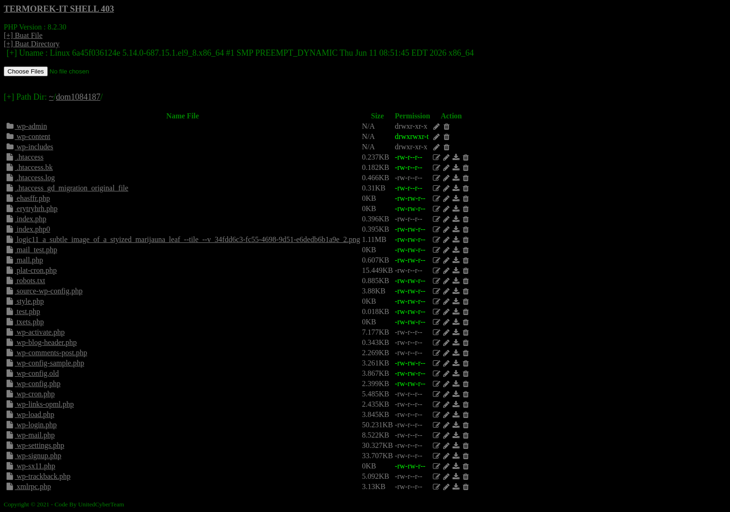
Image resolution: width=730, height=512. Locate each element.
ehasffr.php (27, 198)
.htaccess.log (30, 178)
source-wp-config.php (43, 291)
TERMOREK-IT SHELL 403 (59, 9)
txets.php (24, 322)
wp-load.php (29, 414)
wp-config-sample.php (44, 363)
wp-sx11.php (30, 466)
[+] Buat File (23, 35)
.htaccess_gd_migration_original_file (66, 188)
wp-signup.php (33, 456)
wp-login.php (31, 425)
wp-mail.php (30, 435)
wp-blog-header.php (41, 342)
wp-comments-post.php (46, 353)
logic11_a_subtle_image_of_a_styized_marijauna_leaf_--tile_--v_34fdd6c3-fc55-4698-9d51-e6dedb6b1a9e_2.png (182, 239)
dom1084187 (78, 97)
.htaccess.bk (29, 167)
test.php (22, 311)
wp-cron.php (30, 394)
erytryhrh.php (31, 208)
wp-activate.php (35, 332)
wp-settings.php (34, 445)
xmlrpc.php (28, 486)
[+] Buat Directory (31, 44)
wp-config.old (32, 373)
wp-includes (29, 147)
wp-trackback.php (38, 476)
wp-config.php (32, 384)
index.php (25, 219)
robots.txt (25, 281)
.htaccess (24, 157)
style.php (24, 301)
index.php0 (27, 229)
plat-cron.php (31, 270)
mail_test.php (31, 250)
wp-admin (26, 126)
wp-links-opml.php (39, 404)
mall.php (24, 260)
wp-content (28, 136)
